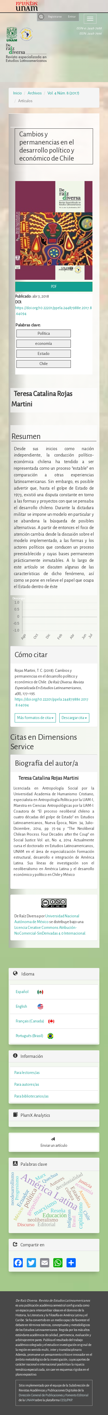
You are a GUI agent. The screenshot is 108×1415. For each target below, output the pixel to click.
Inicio (17, 93)
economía (43, 343)
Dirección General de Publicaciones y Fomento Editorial (53, 1395)
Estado (43, 353)
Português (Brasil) (29, 1036)
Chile (43, 364)
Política (43, 333)
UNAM (30, 1400)
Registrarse (55, 16)
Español (22, 992)
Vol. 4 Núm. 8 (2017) (63, 93)
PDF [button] (54, 287)
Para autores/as (26, 1085)
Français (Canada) (30, 1021)
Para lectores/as (27, 1073)
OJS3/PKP (66, 1400)
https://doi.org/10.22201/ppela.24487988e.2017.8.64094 (51, 702)
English (21, 1007)
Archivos (35, 93)
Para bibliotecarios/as (31, 1096)
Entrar (72, 16)
